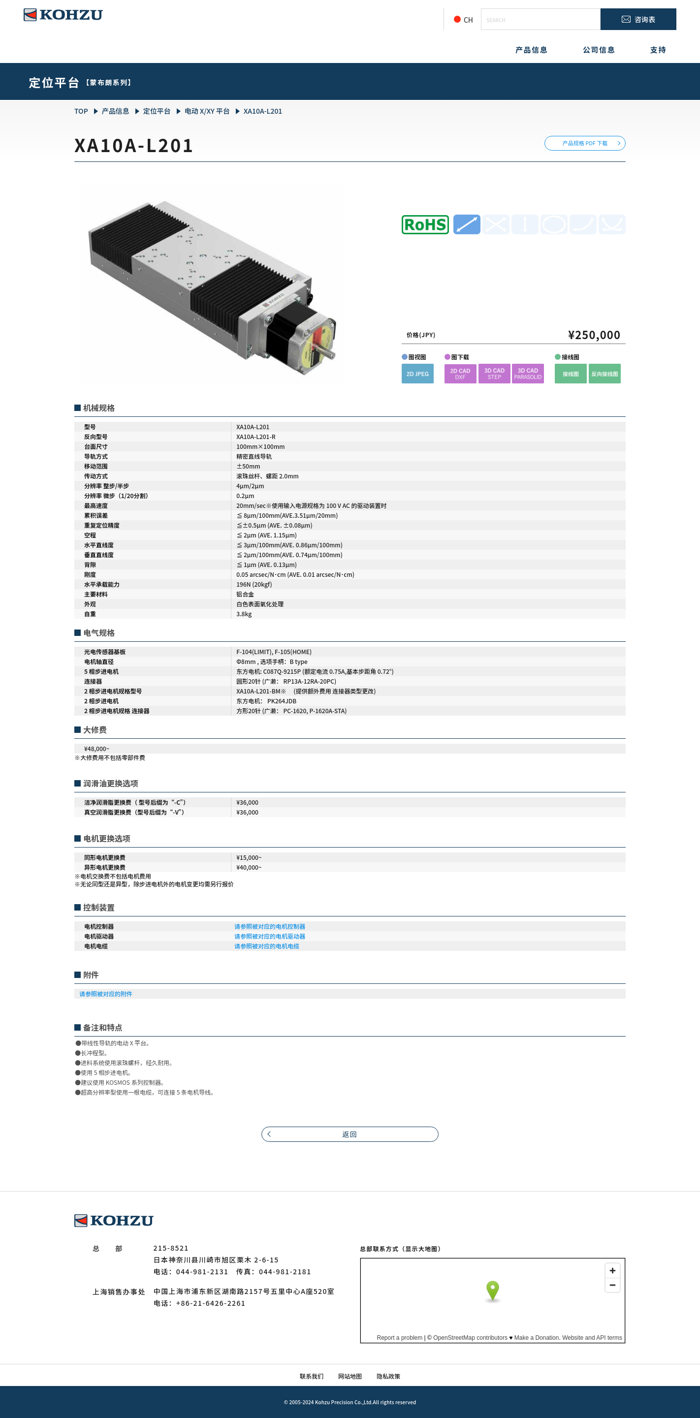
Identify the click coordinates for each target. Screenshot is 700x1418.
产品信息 (531, 49)
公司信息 (599, 49)
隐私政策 (388, 1376)
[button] (418, 373)
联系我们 (311, 1376)
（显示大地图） (421, 1248)
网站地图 (350, 1376)
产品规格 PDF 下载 (585, 143)
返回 (350, 1134)
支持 (658, 49)
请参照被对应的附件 (105, 993)
